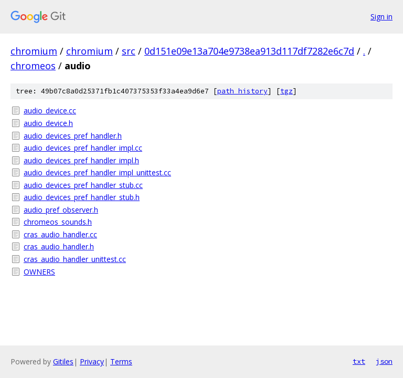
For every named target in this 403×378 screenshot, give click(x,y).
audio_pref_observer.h (61, 210)
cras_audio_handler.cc (60, 234)
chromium (33, 51)
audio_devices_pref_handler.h (73, 136)
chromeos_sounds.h (58, 222)
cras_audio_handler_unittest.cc (75, 259)
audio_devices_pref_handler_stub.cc (83, 185)
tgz (286, 91)
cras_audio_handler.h (59, 246)
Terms (121, 361)
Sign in (381, 17)
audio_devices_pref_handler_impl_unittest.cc (97, 172)
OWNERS (39, 272)
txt (359, 361)
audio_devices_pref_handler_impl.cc (83, 148)
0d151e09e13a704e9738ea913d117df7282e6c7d (249, 51)
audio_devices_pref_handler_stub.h (82, 197)
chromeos (33, 65)
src (128, 51)
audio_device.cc (50, 111)
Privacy (92, 361)
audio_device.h (48, 123)
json (384, 361)
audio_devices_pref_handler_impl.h (81, 160)
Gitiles (63, 361)
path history (242, 91)
